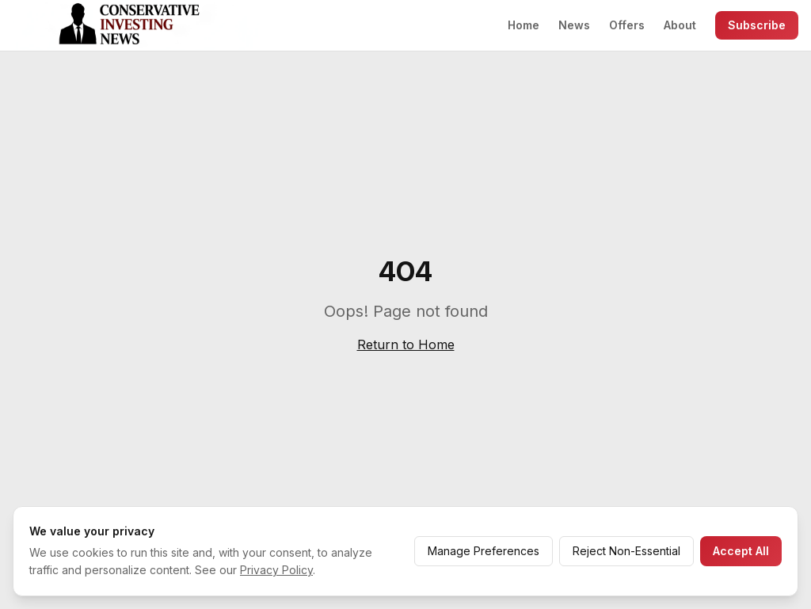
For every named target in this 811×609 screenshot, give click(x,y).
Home (523, 25)
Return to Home (406, 344)
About (680, 25)
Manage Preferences (483, 551)
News (574, 25)
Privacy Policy (276, 570)
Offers (627, 25)
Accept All (741, 551)
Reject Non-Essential (626, 551)
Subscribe (757, 25)
